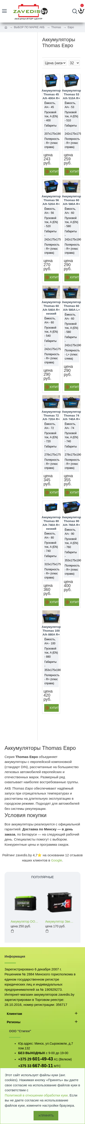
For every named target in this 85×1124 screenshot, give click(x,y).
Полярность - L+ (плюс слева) (71, 354)
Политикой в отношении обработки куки (36, 1095)
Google (56, 860)
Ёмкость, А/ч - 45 (50, 105)
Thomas (56, 27)
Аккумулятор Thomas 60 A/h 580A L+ (71, 305)
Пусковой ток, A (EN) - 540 (51, 331)
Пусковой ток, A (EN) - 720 (51, 437)
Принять (47, 1115)
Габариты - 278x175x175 (51, 450)
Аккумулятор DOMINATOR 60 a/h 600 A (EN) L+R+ (25, 921)
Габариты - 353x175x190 (71, 556)
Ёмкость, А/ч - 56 (50, 210)
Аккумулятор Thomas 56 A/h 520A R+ (51, 200)
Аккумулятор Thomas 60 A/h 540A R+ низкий (51, 307)
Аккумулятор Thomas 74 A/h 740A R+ (71, 415)
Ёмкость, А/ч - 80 (50, 535)
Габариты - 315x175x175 (51, 560)
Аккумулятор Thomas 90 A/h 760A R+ (71, 521)
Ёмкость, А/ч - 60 (70, 210)
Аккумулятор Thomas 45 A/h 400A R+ (51, 94)
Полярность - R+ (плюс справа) (51, 143)
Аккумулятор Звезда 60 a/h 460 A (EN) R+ (60, 921)
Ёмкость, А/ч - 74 (70, 426)
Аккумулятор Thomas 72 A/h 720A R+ (51, 415)
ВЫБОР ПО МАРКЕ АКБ (29, 27)
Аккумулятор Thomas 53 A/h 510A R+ (71, 94)
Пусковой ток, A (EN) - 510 (71, 116)
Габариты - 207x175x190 (51, 129)
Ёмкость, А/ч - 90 (70, 531)
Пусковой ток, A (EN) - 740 (71, 437)
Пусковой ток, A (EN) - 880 (51, 652)
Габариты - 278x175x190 (71, 450)
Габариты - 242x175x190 (71, 235)
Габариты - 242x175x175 (71, 129)
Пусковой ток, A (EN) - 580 (71, 222)
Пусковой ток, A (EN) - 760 (71, 543)
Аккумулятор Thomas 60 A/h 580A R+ (71, 200)
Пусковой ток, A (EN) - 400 (51, 116)
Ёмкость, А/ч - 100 (50, 641)
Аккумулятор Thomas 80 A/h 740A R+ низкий (51, 523)
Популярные (42, 877)
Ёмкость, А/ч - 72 (50, 426)
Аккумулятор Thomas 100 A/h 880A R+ (51, 630)
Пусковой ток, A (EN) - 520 (51, 222)
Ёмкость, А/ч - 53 (70, 105)
